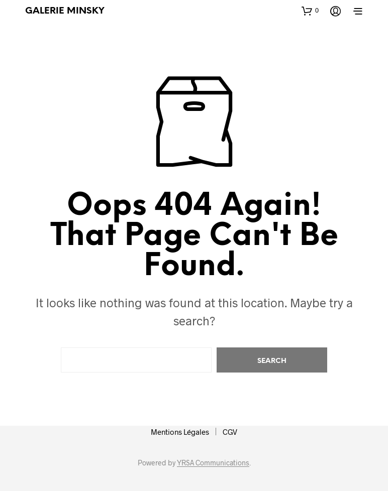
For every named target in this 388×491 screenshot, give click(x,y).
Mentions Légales (180, 431)
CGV (230, 431)
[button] (310, 11)
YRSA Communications (213, 463)
